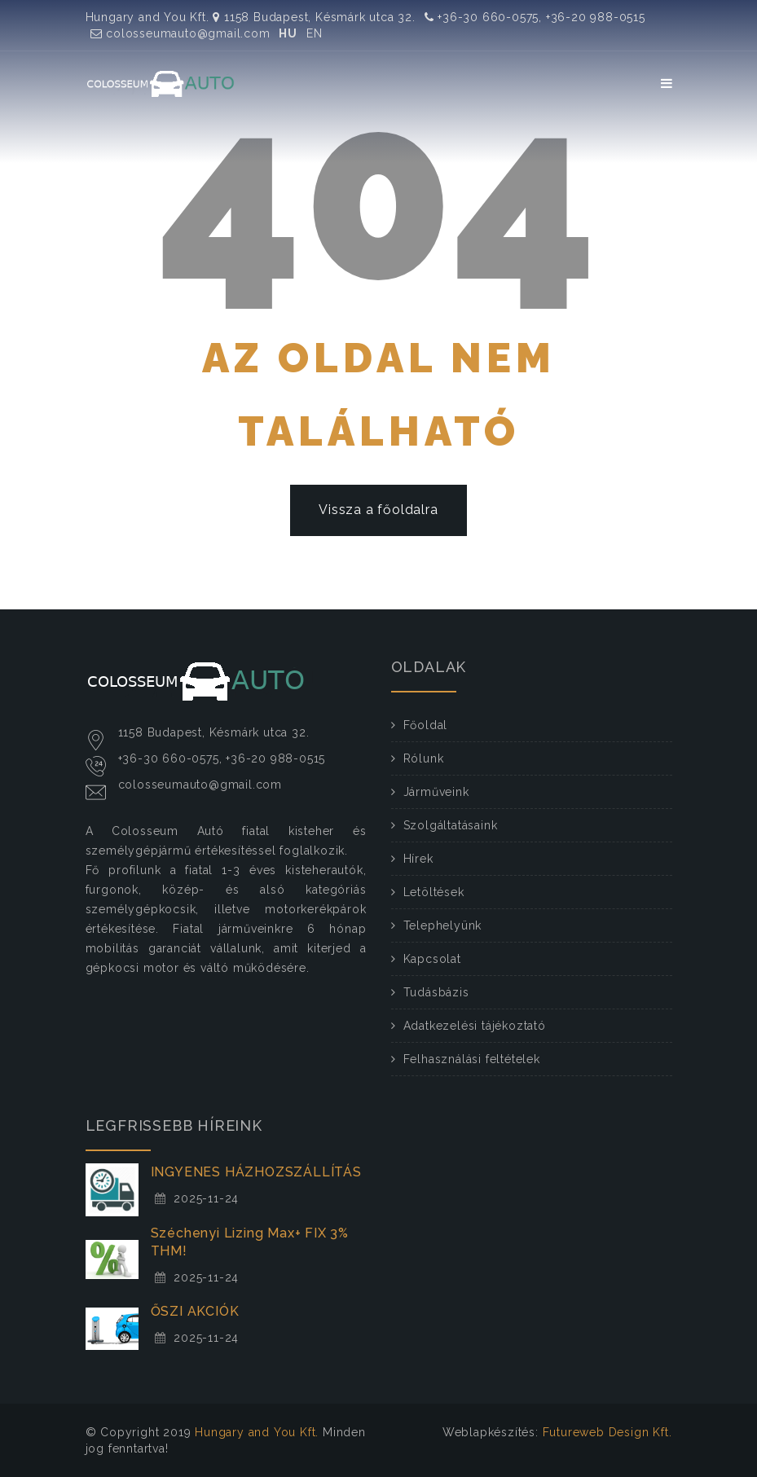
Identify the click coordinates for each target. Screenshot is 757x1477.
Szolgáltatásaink (450, 825)
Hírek (418, 858)
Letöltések (433, 892)
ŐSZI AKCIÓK (195, 1311)
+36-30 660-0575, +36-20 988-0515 (535, 17)
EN (314, 33)
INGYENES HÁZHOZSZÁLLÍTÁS (256, 1172)
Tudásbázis (436, 992)
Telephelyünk (442, 925)
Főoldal (425, 725)
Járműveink (436, 791)
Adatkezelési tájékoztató (474, 1025)
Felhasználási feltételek (471, 1059)
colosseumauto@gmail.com (180, 33)
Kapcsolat (432, 958)
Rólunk (423, 758)
